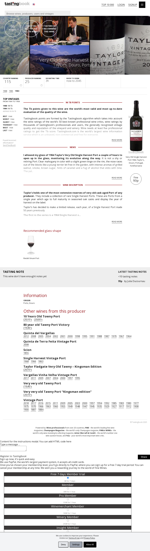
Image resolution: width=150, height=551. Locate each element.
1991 (92, 336)
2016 (40, 403)
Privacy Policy (89, 538)
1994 (99, 403)
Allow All (90, 544)
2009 (40, 378)
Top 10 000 (107, 4)
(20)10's (27, 319)
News (73, 147)
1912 (128, 406)
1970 (114, 336)
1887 (33, 409)
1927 (114, 406)
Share (144, 458)
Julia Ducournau (136, 281)
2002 (55, 336)
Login (121, 4)
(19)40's (27, 327)
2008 (33, 336)
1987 (106, 336)
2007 (48, 378)
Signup (132, 4)
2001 (62, 336)
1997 (70, 378)
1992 (106, 403)
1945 (92, 406)
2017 (26, 378)
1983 (121, 403)
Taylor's (60, 65)
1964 (17, 91)
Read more (117, 140)
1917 (121, 406)
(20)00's (38, 319)
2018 (26, 403)
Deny (63, 544)
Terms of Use (74, 538)
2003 (77, 403)
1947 (84, 406)
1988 (99, 336)
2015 (48, 403)
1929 (106, 406)
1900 (26, 409)
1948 (77, 406)
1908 (136, 406)
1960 (55, 406)
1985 (114, 403)
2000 (70, 336)
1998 (77, 336)
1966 (33, 361)
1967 (121, 336)
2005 (40, 336)
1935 (99, 406)
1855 (26, 353)
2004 (48, 336)
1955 (62, 406)
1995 (84, 336)
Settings (76, 544)
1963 (48, 406)
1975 (26, 406)
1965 (11, 91)
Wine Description (73, 185)
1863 (40, 361)
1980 (128, 403)
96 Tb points (73, 102)
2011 (33, 378)
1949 (70, 406)
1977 (136, 403)
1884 (40, 409)
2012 (26, 336)
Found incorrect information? (9, 143)
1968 (5, 91)
